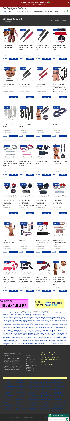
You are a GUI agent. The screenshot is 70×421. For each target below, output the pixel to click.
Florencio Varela (54, 321)
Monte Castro (12, 327)
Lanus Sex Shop (19, 406)
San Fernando (26, 331)
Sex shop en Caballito (33, 379)
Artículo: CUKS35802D (8, 91)
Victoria (8, 333)
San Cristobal (20, 331)
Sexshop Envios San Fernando (47, 408)
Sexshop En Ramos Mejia (59, 403)
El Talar (15, 341)
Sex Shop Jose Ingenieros (34, 389)
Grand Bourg (29, 323)
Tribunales (22, 336)
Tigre (12, 336)
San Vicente (60, 343)
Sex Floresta (18, 383)
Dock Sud (22, 321)
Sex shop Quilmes (58, 392)
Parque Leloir (34, 328)
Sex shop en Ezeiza (33, 380)
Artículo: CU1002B (7, 130)
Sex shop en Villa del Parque (9, 386)
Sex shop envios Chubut (59, 386)
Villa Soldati (52, 336)
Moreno (20, 343)
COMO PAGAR (29, 361)
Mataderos (51, 326)
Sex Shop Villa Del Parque (59, 393)
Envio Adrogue (32, 411)
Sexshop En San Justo (46, 405)
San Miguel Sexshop (33, 388)
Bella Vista (27, 318)
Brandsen (32, 340)
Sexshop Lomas (32, 409)
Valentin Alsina (47, 331)
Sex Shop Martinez (7, 392)
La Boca (22, 324)
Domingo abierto (48, 362)
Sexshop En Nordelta (33, 402)
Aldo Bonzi (26, 317)
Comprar (13, 58)
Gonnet (12, 343)
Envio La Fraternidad (58, 408)
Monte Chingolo (19, 327)
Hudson (42, 323)
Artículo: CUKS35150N (41, 53)
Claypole (42, 320)
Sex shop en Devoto (20, 380)
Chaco (43, 314)
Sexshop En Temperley (46, 406)
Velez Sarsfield (54, 331)
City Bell (21, 320)
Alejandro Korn (32, 317)
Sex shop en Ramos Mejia (21, 385)
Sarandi (8, 336)
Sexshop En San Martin (59, 405)
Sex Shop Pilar (32, 392)
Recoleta (26, 330)
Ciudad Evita (26, 320)
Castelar (16, 320)
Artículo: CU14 (56, 169)
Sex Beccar (56, 385)
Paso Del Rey (45, 330)
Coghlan (47, 320)
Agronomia (21, 317)
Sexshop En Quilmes (33, 403)
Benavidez (37, 340)
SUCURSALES (29, 357)
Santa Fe (14, 312)
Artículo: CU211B (7, 169)
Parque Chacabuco (20, 328)
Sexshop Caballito (7, 399)
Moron (37, 327)
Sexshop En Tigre (58, 406)
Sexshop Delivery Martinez (34, 399)
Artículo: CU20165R (40, 285)
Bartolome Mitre (12, 318)
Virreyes (64, 336)
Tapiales (8, 337)
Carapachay (64, 320)
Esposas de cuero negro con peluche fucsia (26, 47)
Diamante (58, 340)
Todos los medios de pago (51, 359)
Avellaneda (48, 317)
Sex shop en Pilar (57, 383)
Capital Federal (58, 320)
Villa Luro (25, 334)
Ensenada (20, 341)
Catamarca (53, 312)
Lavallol (48, 324)
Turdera (41, 331)
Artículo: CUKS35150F (24, 53)
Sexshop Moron (44, 411)
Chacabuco (5, 340)
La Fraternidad (54, 341)
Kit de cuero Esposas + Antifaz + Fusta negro (26, 124)
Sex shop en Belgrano (58, 379)
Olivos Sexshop (19, 395)
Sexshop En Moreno (45, 401)
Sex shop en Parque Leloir (34, 383)
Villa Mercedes (54, 343)
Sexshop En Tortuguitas (21, 408)
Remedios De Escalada (34, 330)
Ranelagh (22, 330)
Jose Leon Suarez (16, 324)
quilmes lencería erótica (8, 390)
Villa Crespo (36, 333)
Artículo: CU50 (23, 246)
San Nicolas (53, 334)
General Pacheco (29, 341)
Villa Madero (30, 334)
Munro (40, 327)
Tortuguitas (16, 336)
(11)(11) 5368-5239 (13, 366)
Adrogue (16, 317)
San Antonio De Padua (11, 331)
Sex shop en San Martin (46, 385)
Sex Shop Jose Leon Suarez (47, 389)
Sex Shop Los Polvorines (46, 390)
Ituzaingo (60, 323)
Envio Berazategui (45, 409)
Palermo (4, 328)
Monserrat (32, 327)
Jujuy (12, 314)
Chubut (26, 314)
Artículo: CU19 (6, 246)
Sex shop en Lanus (20, 382)
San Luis (45, 312)
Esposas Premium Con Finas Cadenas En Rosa (25, 163)
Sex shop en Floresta (7, 382)
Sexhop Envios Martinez (46, 395)
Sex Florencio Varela (7, 385)
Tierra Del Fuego (19, 337)
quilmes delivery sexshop (59, 390)
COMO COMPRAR (30, 359)
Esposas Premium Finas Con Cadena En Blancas (10, 163)
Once (63, 327)
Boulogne (44, 318)
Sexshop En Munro (20, 402)
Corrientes (32, 312)
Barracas (62, 317)
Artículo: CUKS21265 (7, 53)
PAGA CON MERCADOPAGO (30, 368)
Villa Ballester (19, 333)
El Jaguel (11, 341)
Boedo (35, 318)
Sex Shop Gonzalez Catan (59, 388)
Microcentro (5, 327)
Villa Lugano (20, 334)
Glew (58, 326)
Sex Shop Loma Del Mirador (34, 390)
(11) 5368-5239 (7, 55)
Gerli (55, 326)
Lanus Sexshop (44, 403)
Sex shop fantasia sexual (46, 388)
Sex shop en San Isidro (33, 385)
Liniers (56, 324)
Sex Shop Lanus (19, 390)
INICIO (28, 355)
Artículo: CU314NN (40, 207)
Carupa (45, 340)
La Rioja (58, 312)
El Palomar (8, 323)
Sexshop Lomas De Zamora (60, 409)
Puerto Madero (53, 328)
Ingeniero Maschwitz (38, 341)
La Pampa (41, 312)
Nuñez (48, 327)
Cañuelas (23, 340)
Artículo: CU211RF (23, 169)
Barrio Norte (5, 318)
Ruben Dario (39, 343)
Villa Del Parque (42, 333)
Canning (8, 320)
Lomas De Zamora (63, 324)
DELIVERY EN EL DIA (30, 363)
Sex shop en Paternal (45, 383)
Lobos (8, 343)
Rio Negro (30, 314)
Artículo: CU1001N (23, 285)
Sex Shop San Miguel (20, 393)
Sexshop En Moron (58, 401)
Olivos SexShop (32, 393)
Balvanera (54, 317)
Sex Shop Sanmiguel (45, 393)
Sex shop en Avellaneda (34, 382)
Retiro (40, 330)
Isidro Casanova (53, 323)
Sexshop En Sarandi (33, 406)
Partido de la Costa (31, 343)
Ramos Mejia (16, 330)
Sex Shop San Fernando (8, 393)
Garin (24, 341)
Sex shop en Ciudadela (46, 379)
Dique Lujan (63, 340)
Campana (18, 340)
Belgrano (22, 318)
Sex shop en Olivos (7, 383)
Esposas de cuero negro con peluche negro (43, 47)
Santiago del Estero (6, 314)
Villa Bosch (25, 333)
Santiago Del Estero (42, 337)
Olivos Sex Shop (6, 396)
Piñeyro (55, 330)
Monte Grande (26, 327)
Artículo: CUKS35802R (41, 91)
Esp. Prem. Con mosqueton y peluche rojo (57, 202)
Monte (16, 343)
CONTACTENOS (30, 370)
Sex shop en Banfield (45, 380)
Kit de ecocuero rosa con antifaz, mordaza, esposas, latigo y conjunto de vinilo (59, 281)
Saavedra (59, 330)
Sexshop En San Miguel (8, 406)
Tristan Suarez (28, 336)
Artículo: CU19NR (40, 246)
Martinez (46, 326)
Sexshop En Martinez (7, 401)
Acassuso (11, 317)
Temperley (12, 337)
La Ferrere (27, 324)
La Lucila (31, 324)
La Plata (45, 341)
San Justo (37, 331)
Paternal (51, 330)
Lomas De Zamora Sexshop (60, 402)
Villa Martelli (36, 334)
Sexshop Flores (6, 409)
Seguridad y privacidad (50, 357)
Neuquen (39, 314)
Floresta (63, 321)
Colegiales (52, 320)
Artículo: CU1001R (7, 285)
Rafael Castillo (10, 330)
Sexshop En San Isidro (20, 405)
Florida (4, 323)
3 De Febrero (5, 317)
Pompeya (47, 328)
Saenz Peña (44, 343)
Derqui (53, 340)
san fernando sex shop (20, 389)
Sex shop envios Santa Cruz (21, 388)
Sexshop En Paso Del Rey (8, 403)
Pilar (49, 343)
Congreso (10, 321)
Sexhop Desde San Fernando (35, 395)
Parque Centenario (11, 328)
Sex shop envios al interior (21, 386)
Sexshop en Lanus (58, 399)
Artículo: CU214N (40, 169)
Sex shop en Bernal (7, 379)
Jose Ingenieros (8, 324)
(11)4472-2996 (12, 367)
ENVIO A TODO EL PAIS (31, 365)
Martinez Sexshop (58, 396)
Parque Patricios (40, 328)
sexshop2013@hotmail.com (13, 369)
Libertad (53, 324)
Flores (59, 321)
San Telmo (58, 334)
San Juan (49, 312)
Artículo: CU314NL (23, 207)
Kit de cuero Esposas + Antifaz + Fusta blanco (10, 124)
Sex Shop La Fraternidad (59, 389)
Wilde (4, 337)
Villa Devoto (49, 333)
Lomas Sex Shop (6, 402)
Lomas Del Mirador (7, 326)
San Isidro (32, 331)
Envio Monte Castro (7, 408)
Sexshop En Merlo (19, 401)
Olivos (59, 327)
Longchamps (14, 326)
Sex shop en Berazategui (21, 379)
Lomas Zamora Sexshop (46, 399)
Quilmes (59, 328)
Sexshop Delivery (19, 399)
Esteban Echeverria (38, 321)
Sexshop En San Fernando (8, 405)
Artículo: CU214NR (7, 207)
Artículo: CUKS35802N (24, 91)
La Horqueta (60, 341)
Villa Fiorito (61, 333)
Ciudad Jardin (32, 320)
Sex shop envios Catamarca (34, 386)
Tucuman (22, 312)
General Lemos (15, 323)
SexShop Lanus (19, 409)
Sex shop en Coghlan (7, 380)
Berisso (27, 340)
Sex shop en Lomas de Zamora (47, 382)
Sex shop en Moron (58, 382)
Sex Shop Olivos (19, 392)
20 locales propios (48, 352)
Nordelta (44, 327)
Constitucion (16, 321)
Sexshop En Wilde (32, 408)
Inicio (51, 20)
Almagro (38, 317)
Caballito (58, 318)
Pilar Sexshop (44, 392)
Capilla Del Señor (12, 340)
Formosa (15, 314)
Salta (61, 312)
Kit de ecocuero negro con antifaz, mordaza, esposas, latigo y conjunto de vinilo (59, 88)
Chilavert (42, 340)
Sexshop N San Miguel (59, 411)
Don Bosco (26, 321)
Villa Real (48, 336)
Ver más (5, 58)
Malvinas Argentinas (35, 326)
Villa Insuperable (13, 334)
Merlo (61, 326)
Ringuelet (25, 343)
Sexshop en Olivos (45, 402)
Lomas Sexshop (32, 401)
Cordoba (10, 312)
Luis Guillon (27, 326)
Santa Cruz (35, 314)
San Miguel (47, 334)
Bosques (39, 318)
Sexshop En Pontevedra (21, 403)
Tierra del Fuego (21, 314)
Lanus (45, 324)
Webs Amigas (35, 377)
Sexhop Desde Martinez (8, 395)
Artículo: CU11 (39, 130)
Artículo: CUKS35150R (57, 53)
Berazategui (49, 318)
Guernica (34, 323)
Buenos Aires (5, 312)
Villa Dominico (56, 333)
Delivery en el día (48, 355)
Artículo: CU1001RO (56, 246)
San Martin (42, 334)
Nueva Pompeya (54, 327)
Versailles (60, 331)
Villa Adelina (12, 333)
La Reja (49, 341)
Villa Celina (30, 333)
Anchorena (43, 317)
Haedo (38, 323)
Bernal (31, 318)
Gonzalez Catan (22, 323)
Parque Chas (27, 328)
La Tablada (41, 324)
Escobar (31, 321)
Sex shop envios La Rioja (8, 388)
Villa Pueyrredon (41, 336)
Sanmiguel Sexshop (45, 386)
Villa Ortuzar (34, 336)
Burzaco (54, 318)
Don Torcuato (6, 341)
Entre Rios (27, 312)
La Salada (36, 324)
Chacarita (5, 321)
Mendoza (18, 312)
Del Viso (50, 340)
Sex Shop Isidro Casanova (8, 389)
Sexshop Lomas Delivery (21, 411)
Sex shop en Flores (58, 380)
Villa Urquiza (58, 336)
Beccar (18, 318)
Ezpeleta (48, 321)
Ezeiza (44, 321)
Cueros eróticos (56, 20)
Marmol (41, 326)
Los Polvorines (21, 326)
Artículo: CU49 (56, 130)
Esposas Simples (41, 123)
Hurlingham (47, 323)
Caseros (12, 320)
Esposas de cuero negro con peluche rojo (59, 47)
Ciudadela (38, 320)
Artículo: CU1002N (23, 130)
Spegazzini (5, 344)
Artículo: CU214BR (56, 207)
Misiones (36, 312)
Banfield (58, 317)
